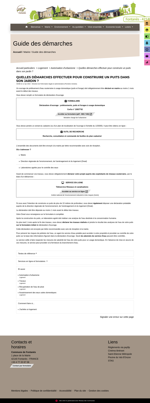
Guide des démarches (44, 52)
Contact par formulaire (22, 366)
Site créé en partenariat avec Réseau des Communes (75, 401)
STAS (111, 360)
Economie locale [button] (113, 27)
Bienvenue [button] (36, 27)
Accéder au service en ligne (75, 191)
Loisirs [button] (128, 27)
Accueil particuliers (25, 68)
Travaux (22, 281)
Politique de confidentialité (44, 390)
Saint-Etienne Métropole (120, 354)
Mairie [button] (48, 27)
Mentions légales (19, 390)
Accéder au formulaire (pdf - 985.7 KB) (75, 114)
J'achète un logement (28, 309)
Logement (43, 68)
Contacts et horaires (21, 344)
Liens (113, 342)
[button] (26, 27)
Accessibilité (65, 390)
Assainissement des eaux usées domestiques (37, 293)
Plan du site (80, 390)
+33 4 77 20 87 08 (20, 362)
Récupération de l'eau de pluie (31, 287)
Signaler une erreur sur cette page (117, 317)
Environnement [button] (61, 27)
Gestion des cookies (99, 390)
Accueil (17, 52)
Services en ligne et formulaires (32, 261)
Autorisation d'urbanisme (63, 68)
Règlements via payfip (119, 347)
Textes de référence (26, 253)
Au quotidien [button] (78, 27)
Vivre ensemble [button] (95, 27)
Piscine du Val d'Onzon (119, 357)
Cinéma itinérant (116, 350)
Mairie (27, 52)
